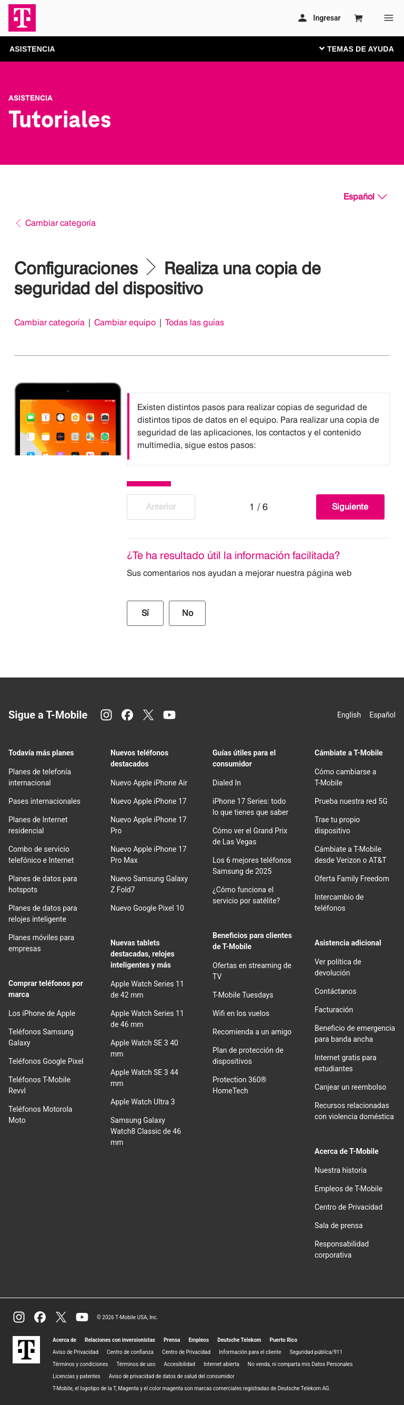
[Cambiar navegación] (364, 48)
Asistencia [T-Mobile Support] (30, 98)
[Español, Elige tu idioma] (365, 197)
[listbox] (258, 426)
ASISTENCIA (32, 49)
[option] (258, 426)
